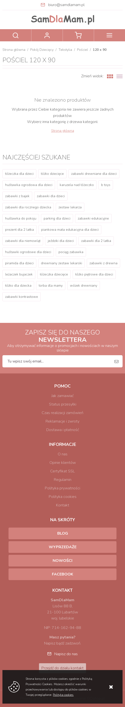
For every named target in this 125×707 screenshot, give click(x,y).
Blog (62, 533)
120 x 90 (99, 49)
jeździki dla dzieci (61, 241)
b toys (105, 185)
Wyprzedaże (63, 547)
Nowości (62, 560)
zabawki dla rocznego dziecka (28, 207)
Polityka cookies (63, 496)
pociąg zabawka (70, 252)
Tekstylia (65, 49)
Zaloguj (46, 35)
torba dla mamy (51, 285)
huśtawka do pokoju (20, 218)
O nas (62, 454)
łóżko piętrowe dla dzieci (94, 274)
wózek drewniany (83, 285)
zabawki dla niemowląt (22, 241)
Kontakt (62, 505)
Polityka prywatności (62, 488)
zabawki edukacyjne (93, 218)
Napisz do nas (66, 654)
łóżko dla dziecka (18, 285)
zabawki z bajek (17, 196)
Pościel (82, 49)
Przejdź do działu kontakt (62, 668)
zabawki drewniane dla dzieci (94, 173)
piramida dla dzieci (19, 263)
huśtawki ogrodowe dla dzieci (28, 252)
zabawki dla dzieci (51, 196)
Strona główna (13, 49)
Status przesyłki (62, 404)
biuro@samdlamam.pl (66, 4)
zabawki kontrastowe (21, 296)
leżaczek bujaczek (19, 274)
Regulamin (62, 479)
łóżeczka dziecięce (54, 274)
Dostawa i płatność (62, 430)
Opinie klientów (62, 462)
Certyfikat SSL (62, 471)
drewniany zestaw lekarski (61, 263)
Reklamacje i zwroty (62, 421)
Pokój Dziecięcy (42, 49)
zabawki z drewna (103, 263)
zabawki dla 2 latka (96, 241)
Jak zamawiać (62, 395)
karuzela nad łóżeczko (77, 185)
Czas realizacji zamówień (62, 412)
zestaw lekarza (70, 207)
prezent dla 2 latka (19, 229)
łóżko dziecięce (52, 173)
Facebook (62, 574)
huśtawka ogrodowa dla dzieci (28, 185)
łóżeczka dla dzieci (19, 173)
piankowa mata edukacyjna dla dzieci (70, 229)
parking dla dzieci (57, 218)
